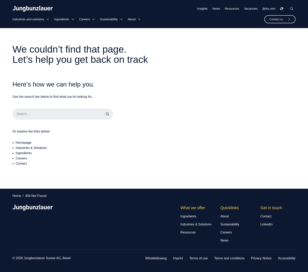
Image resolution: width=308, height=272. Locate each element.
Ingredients (61, 19)
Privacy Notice (261, 258)
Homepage (23, 142)
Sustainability (109, 19)
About (132, 19)
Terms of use (198, 258)
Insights (202, 8)
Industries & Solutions (31, 148)
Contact (21, 163)
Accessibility (287, 258)
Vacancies (251, 8)
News (216, 8)
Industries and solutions (28, 19)
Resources (232, 8)
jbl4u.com (269, 8)
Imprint (178, 258)
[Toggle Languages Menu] (281, 8)
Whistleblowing (156, 258)
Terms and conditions (229, 258)
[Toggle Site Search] (292, 8)
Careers (84, 19)
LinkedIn (266, 224)
